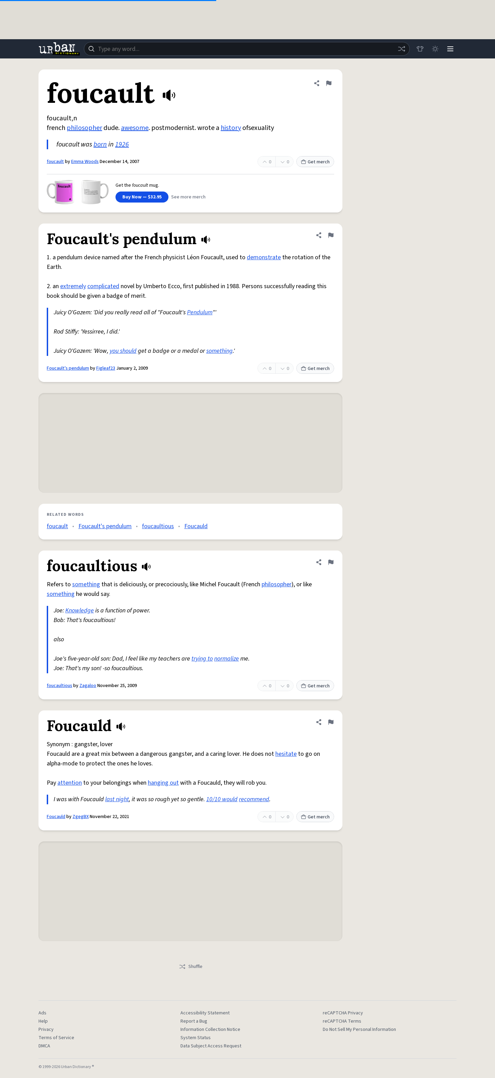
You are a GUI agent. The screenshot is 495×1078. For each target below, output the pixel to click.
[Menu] (450, 49)
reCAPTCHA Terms (342, 1021)
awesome (134, 128)
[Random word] (401, 49)
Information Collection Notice (210, 1029)
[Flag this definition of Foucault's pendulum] (330, 235)
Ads (42, 1013)
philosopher (84, 128)
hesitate (286, 754)
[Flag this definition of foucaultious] (330, 562)
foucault (55, 161)
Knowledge (79, 610)
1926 (122, 144)
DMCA (44, 1046)
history (231, 128)
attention (69, 782)
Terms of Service (56, 1037)
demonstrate (264, 257)
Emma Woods (85, 161)
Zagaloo (87, 685)
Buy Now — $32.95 (142, 197)
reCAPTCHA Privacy (343, 1013)
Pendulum (199, 312)
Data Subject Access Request (210, 1046)
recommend (254, 799)
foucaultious (158, 526)
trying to (202, 658)
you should (123, 351)
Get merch (315, 162)
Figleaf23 (105, 368)
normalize (226, 658)
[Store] (420, 49)
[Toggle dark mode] (435, 49)
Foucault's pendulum (68, 368)
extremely (73, 286)
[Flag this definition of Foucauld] (330, 722)
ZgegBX (81, 816)
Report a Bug (193, 1021)
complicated (103, 286)
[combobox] (247, 49)
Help (43, 1021)
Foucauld (196, 526)
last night (117, 799)
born (100, 144)
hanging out (163, 782)
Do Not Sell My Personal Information (359, 1029)
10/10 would (222, 799)
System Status (195, 1037)
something (219, 351)
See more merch (188, 197)
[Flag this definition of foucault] (328, 83)
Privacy (46, 1029)
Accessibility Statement (205, 1013)
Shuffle (190, 966)
